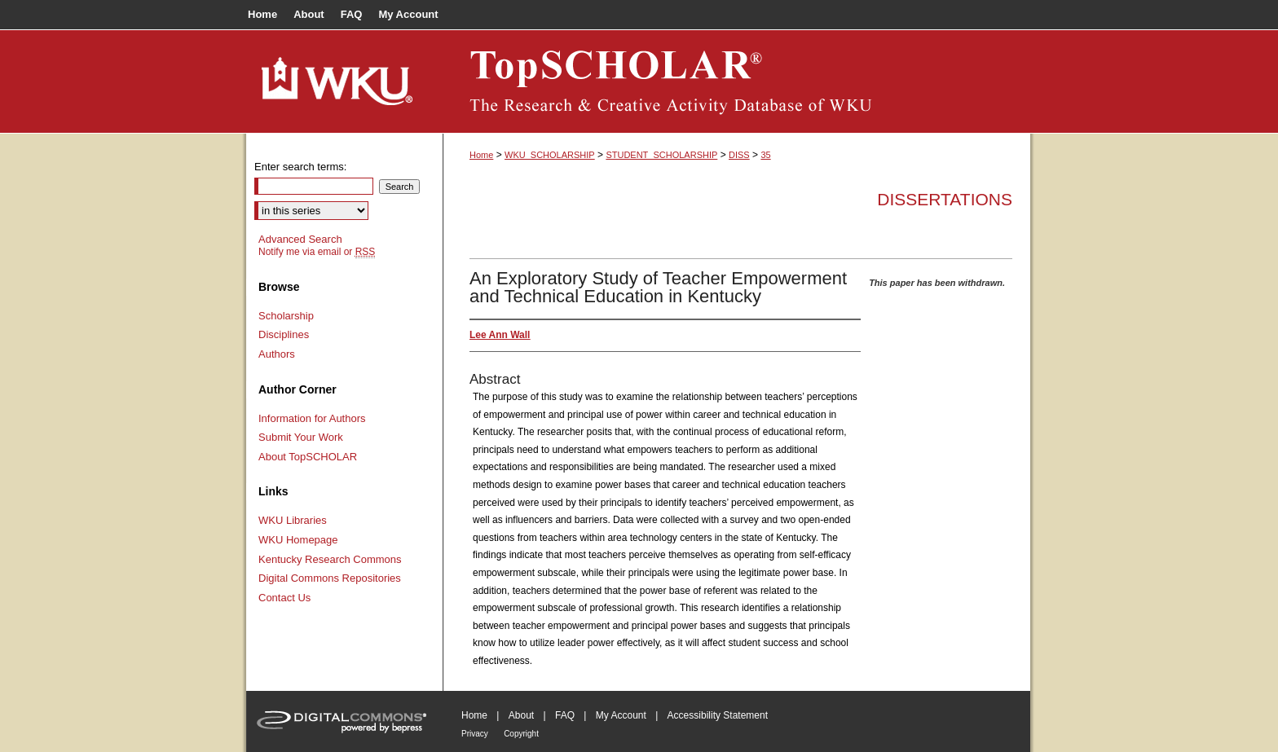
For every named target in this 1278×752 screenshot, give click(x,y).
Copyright (521, 733)
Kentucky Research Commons (330, 559)
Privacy (474, 733)
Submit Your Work (300, 437)
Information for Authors (312, 418)
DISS (739, 155)
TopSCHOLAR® (736, 81)
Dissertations (944, 199)
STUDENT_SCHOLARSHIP (661, 155)
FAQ (565, 715)
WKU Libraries (292, 520)
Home (481, 155)
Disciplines (283, 334)
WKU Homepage (298, 540)
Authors (276, 354)
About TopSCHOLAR (307, 457)
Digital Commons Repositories (329, 578)
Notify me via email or (316, 251)
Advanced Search (300, 239)
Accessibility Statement (718, 715)
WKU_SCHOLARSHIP (550, 155)
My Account (621, 715)
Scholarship (286, 316)
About (521, 715)
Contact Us (284, 597)
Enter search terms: (300, 167)
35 (765, 155)
